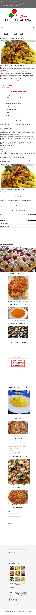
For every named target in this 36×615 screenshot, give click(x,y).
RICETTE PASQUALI (19, 450)
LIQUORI (24, 444)
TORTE (15, 452)
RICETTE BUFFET (16, 448)
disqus (29, 220)
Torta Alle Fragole (5, 246)
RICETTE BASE (11, 448)
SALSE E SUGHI (11, 452)
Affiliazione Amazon (13, 559)
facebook (33, 220)
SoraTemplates (13, 611)
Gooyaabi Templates (27, 611)
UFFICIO (19, 452)
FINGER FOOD (15, 444)
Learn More (16, 7)
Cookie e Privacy (13, 554)
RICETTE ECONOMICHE (12, 450)
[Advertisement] (18, 377)
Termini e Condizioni (13, 557)
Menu (2, 27)
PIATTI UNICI (24, 446)
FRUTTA (20, 444)
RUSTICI (25, 450)
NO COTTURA (10, 446)
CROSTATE (10, 444)
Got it (21, 7)
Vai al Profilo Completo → (14, 599)
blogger (25, 220)
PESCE (20, 446)
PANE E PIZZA (16, 446)
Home (1, 31)
